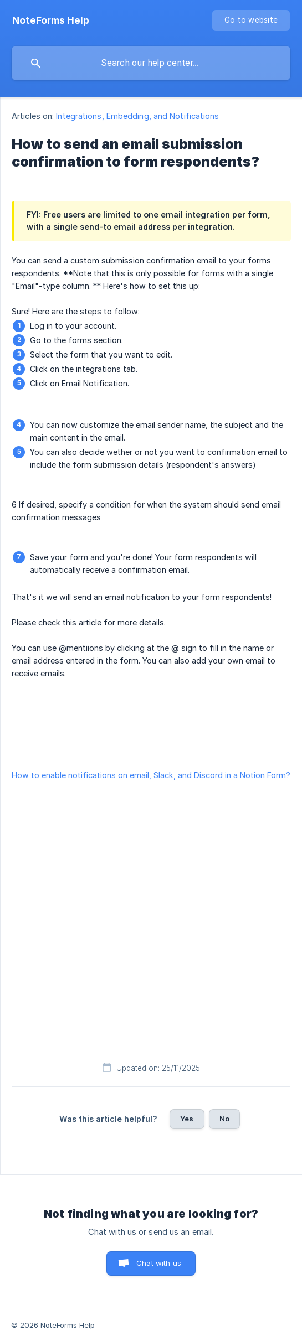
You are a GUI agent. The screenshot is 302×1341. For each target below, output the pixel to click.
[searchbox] (151, 63)
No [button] (224, 1118)
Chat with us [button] (158, 1263)
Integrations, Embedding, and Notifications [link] (137, 116)
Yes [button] (186, 1118)
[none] (50, 20)
